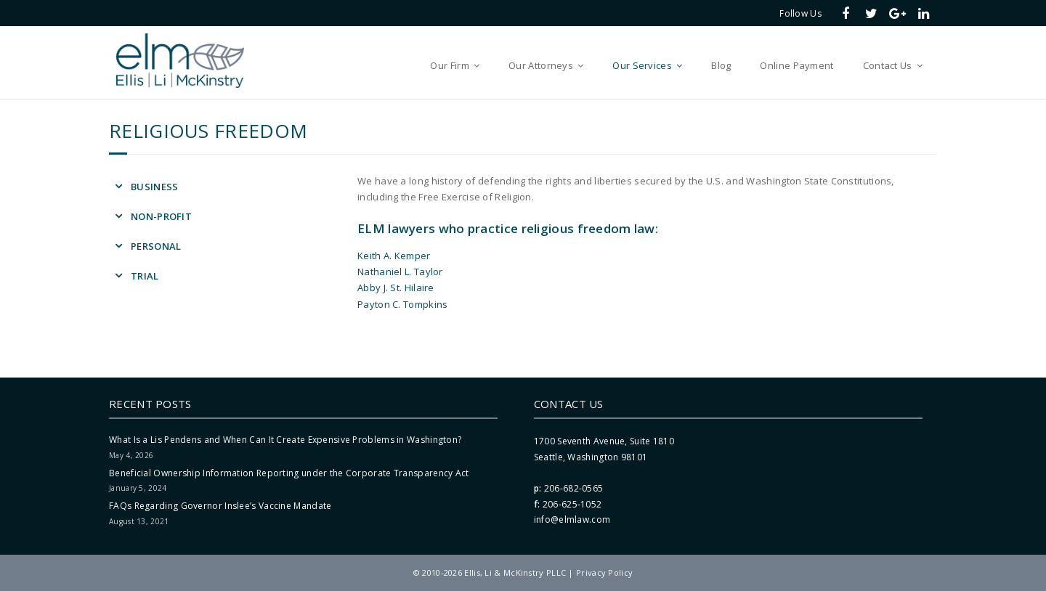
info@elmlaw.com (572, 519)
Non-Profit (161, 216)
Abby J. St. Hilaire (395, 287)
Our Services (642, 65)
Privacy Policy (604, 572)
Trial (145, 275)
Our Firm (449, 65)
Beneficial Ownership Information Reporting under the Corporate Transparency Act (289, 473)
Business (154, 186)
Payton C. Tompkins (402, 304)
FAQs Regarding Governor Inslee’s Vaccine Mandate (220, 506)
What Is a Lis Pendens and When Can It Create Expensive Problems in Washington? (285, 439)
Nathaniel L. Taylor (400, 271)
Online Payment (796, 65)
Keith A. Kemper (394, 255)
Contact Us (887, 65)
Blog (721, 65)
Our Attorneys (540, 65)
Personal (156, 246)
